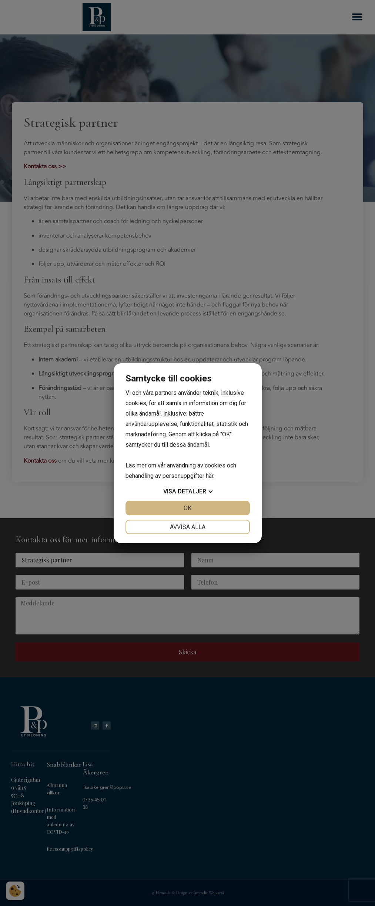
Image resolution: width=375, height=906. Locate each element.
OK (187, 508)
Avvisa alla (187, 526)
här (209, 475)
